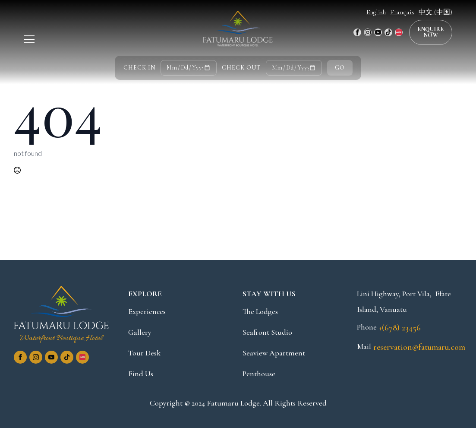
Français (402, 12)
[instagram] (368, 32)
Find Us (140, 373)
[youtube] (378, 32)
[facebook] (357, 32)
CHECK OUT (241, 67)
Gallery (139, 332)
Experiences (147, 311)
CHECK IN (139, 67)
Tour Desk (144, 353)
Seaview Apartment (274, 353)
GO (340, 67)
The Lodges (260, 311)
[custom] (388, 32)
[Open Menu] (29, 39)
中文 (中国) (435, 12)
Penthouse (259, 373)
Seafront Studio (267, 332)
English (376, 12)
